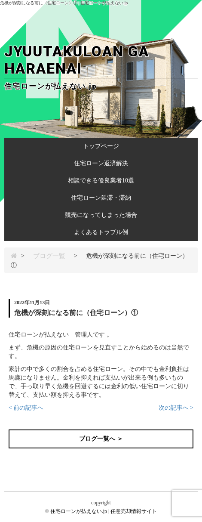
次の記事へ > (176, 408)
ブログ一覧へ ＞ (101, 439)
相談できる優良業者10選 (101, 180)
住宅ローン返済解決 (101, 163)
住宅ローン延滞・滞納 (101, 198)
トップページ (101, 146)
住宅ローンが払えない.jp (78, 511)
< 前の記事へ (26, 408)
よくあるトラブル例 (101, 232)
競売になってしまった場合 (101, 215)
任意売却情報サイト (133, 511)
